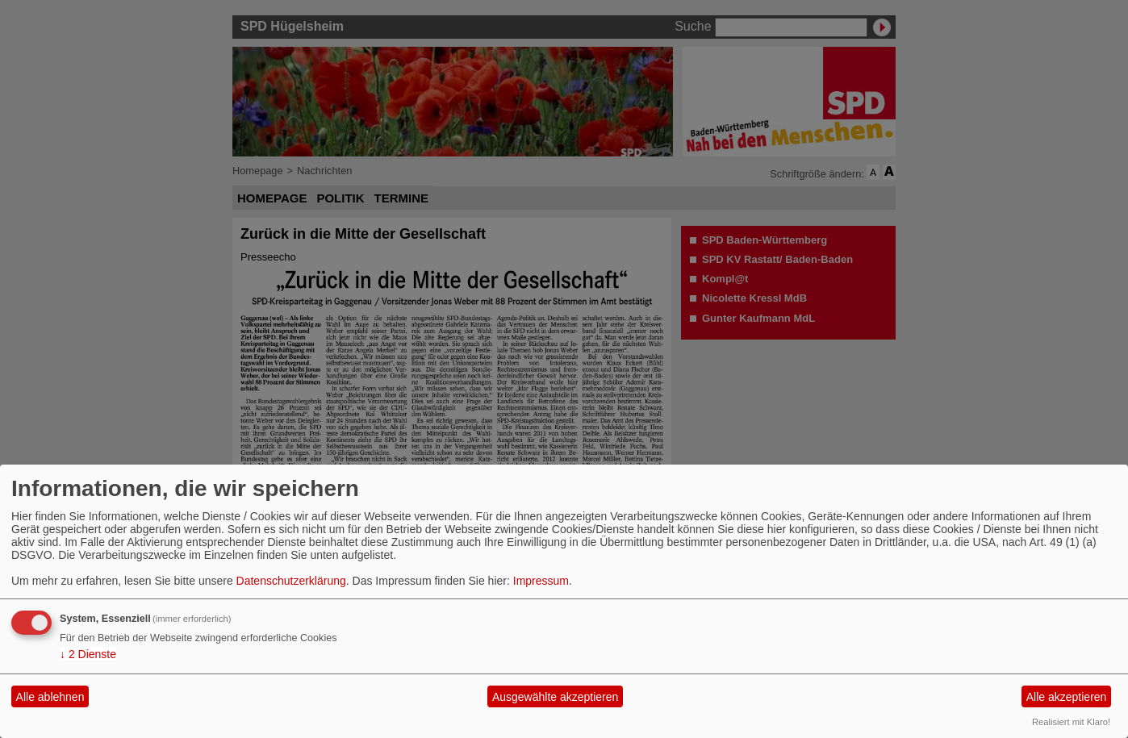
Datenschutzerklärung (291, 580)
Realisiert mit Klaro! (1071, 722)
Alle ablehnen (50, 696)
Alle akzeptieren (1066, 696)
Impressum (541, 580)
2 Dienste (88, 654)
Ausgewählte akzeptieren (555, 696)
